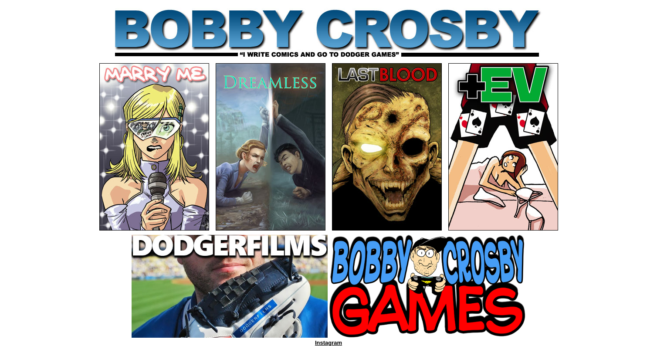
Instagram (328, 342)
